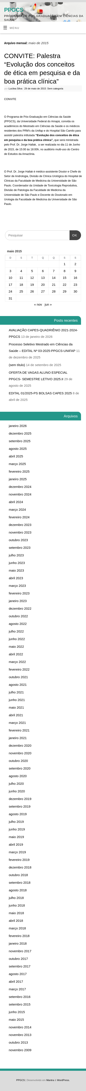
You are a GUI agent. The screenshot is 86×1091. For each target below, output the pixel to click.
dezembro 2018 (20, 867)
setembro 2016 (20, 997)
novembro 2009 (20, 1050)
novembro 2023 (20, 532)
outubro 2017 (18, 958)
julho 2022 (16, 631)
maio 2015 (16, 1019)
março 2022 (17, 662)
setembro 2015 (20, 1004)
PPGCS (13, 10)
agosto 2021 (18, 684)
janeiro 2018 (18, 943)
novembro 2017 (20, 951)
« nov (38, 304)
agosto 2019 (18, 814)
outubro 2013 (18, 1042)
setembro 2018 (20, 882)
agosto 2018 (18, 890)
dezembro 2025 (20, 433)
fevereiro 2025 (19, 471)
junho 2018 (17, 905)
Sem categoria (55, 88)
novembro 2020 (20, 753)
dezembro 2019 (20, 799)
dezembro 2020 (20, 745)
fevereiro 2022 (19, 669)
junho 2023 (17, 563)
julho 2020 (16, 783)
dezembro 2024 (20, 487)
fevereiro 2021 (19, 730)
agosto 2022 (18, 624)
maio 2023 (16, 570)
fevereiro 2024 (19, 517)
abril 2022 (16, 654)
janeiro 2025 (18, 479)
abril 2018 (16, 920)
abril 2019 (16, 844)
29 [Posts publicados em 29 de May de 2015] (65, 291)
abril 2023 (16, 578)
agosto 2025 (18, 448)
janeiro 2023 (18, 601)
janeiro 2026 (18, 426)
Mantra (50, 1080)
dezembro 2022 (20, 608)
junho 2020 (17, 791)
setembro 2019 (20, 806)
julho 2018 (16, 898)
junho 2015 (17, 1012)
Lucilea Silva (15, 88)
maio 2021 (16, 707)
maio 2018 (16, 913)
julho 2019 (16, 821)
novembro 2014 (20, 1027)
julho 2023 (16, 555)
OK (73, 233)
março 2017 (17, 989)
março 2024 (17, 509)
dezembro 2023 (20, 525)
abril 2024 (16, 502)
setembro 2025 (20, 441)
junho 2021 (17, 700)
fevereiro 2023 (19, 593)
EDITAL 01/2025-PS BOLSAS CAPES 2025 (40, 393)
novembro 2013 (20, 1035)
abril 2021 (16, 715)
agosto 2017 (18, 974)
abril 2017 (16, 981)
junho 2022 (17, 639)
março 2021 (17, 723)
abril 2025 (16, 456)
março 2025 (17, 464)
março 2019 (17, 852)
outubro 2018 (18, 875)
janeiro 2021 (18, 738)
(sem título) (17, 365)
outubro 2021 (18, 677)
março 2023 (17, 585)
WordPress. (63, 1080)
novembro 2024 (20, 494)
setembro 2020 (20, 768)
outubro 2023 (18, 540)
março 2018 (17, 928)
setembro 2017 (20, 966)
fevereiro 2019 (19, 860)
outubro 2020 (18, 761)
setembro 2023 (20, 547)
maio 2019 (16, 837)
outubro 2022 (18, 616)
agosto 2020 (18, 776)
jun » (48, 304)
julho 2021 (16, 692)
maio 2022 (16, 646)
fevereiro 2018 (19, 936)
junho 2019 (17, 829)
